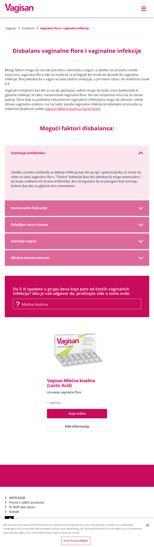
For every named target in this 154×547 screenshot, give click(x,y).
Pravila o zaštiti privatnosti (24, 502)
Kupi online (77, 413)
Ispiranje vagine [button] (77, 241)
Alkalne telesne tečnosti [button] (77, 258)
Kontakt (12, 512)
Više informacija (77, 426)
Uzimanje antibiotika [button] (77, 153)
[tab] (77, 153)
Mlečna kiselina (32, 304)
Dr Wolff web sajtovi (20, 507)
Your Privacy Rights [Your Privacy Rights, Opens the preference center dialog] (75, 540)
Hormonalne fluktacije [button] (77, 208)
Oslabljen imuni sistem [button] (77, 225)
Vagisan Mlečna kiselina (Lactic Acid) (72, 109)
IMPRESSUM (15, 498)
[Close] (147, 525)
